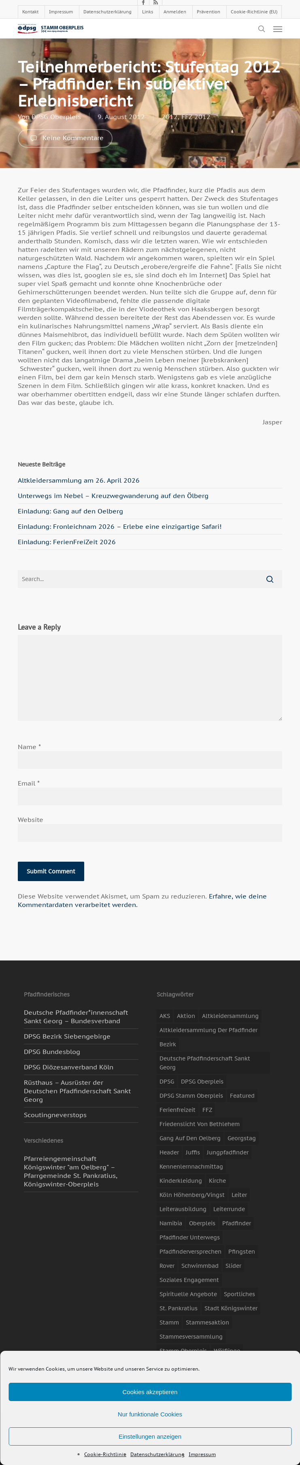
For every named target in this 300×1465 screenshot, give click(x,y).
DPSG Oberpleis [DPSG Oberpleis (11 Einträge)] (202, 1081)
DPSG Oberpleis (56, 117)
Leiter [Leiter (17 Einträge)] (239, 1195)
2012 (170, 117)
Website (30, 820)
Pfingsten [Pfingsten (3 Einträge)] (241, 1251)
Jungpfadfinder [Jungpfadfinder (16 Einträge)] (228, 1152)
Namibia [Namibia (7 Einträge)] (171, 1223)
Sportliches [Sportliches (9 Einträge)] (239, 1294)
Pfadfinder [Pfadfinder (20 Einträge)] (236, 1223)
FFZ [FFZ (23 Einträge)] (207, 1110)
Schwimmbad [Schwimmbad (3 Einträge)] (200, 1265)
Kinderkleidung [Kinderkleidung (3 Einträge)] (181, 1180)
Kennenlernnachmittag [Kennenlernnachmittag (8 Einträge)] (191, 1166)
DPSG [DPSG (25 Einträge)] (167, 1081)
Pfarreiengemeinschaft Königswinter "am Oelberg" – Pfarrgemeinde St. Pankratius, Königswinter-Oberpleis (70, 1171)
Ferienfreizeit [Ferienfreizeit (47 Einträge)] (178, 1110)
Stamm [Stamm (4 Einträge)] (169, 1322)
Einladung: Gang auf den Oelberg (70, 511)
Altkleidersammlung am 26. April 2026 (79, 480)
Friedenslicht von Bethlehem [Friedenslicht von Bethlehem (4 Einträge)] (200, 1124)
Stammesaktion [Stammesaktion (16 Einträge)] (207, 1322)
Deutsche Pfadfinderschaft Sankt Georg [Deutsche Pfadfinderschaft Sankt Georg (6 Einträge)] (205, 1063)
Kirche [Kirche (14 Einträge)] (217, 1180)
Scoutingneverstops (55, 1115)
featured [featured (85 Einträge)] (242, 1095)
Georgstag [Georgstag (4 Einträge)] (242, 1138)
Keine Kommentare (65, 138)
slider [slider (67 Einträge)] (233, 1265)
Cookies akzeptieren (150, 1391)
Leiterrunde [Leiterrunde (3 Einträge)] (229, 1209)
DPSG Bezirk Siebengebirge (67, 1036)
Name (29, 747)
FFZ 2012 (196, 117)
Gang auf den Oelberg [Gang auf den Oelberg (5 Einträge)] (190, 1138)
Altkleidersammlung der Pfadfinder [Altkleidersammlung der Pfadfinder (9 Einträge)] (208, 1030)
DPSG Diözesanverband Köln (68, 1067)
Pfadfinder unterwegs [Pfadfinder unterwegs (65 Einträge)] (190, 1237)
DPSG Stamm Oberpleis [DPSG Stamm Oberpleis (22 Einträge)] (191, 1095)
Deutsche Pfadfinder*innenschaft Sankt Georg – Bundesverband (76, 1016)
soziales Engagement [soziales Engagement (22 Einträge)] (189, 1280)
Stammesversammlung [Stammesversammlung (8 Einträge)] (191, 1336)
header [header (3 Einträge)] (169, 1152)
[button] (277, 29)
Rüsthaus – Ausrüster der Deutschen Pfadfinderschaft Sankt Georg (77, 1090)
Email (29, 783)
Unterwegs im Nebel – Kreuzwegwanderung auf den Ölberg (113, 496)
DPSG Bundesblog (52, 1052)
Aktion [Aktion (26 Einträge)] (186, 1016)
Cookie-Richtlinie (105, 1454)
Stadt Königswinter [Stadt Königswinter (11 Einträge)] (230, 1308)
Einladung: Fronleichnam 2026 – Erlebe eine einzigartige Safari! (119, 526)
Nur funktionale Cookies (150, 1414)
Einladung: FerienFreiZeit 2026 (67, 542)
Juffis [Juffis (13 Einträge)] (193, 1152)
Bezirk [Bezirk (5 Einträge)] (168, 1044)
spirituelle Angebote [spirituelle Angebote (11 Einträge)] (188, 1294)
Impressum (202, 1454)
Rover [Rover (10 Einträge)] (167, 1265)
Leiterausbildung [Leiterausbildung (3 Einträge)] (183, 1209)
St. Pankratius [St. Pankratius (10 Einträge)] (179, 1308)
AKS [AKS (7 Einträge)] (165, 1016)
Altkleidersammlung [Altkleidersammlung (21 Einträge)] (230, 1016)
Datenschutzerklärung (157, 1454)
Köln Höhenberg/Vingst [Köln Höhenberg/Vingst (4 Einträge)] (192, 1195)
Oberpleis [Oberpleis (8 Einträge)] (202, 1223)
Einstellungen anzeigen (150, 1436)
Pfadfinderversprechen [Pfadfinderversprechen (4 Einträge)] (190, 1251)
